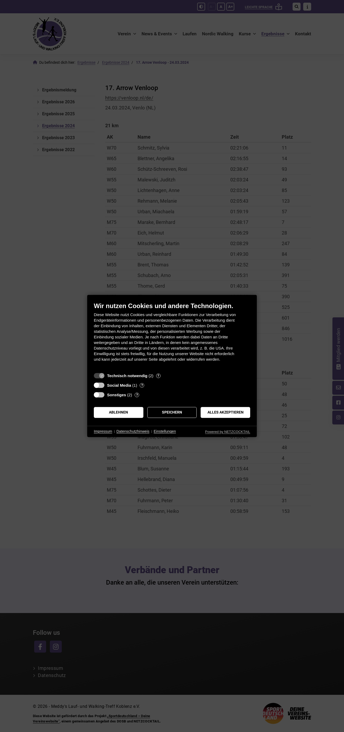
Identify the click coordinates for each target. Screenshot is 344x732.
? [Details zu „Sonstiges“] (137, 395)
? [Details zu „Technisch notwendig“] (158, 376)
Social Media (119, 385)
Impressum (103, 431)
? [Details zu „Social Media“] (142, 385)
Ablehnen (118, 412)
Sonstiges (116, 395)
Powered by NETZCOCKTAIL (227, 432)
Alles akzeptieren (226, 412)
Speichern (172, 412)
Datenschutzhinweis (132, 431)
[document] (172, 336)
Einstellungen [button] (165, 431)
